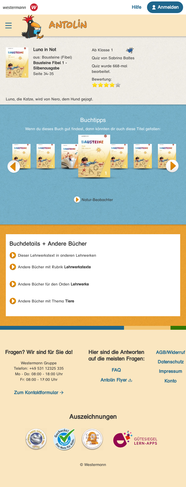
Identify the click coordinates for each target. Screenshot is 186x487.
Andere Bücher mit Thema (46, 301)
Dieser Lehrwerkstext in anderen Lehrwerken (57, 255)
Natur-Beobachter (97, 199)
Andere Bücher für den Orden (53, 284)
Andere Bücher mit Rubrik (54, 267)
